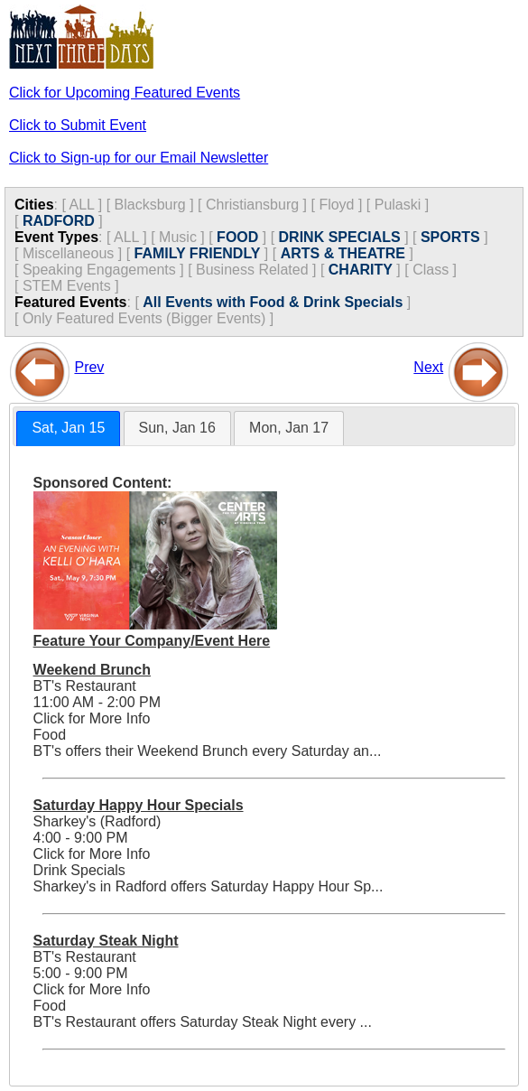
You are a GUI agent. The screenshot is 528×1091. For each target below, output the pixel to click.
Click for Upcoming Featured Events (124, 92)
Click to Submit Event (77, 125)
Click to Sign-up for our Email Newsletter (138, 157)
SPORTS (450, 237)
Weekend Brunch (92, 669)
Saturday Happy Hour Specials (138, 805)
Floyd (336, 204)
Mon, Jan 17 (289, 427)
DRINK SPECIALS (340, 237)
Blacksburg (150, 204)
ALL (81, 204)
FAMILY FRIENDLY (197, 253)
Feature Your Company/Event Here (152, 640)
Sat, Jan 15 (68, 427)
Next (428, 367)
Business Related (252, 269)
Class (430, 269)
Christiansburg (252, 204)
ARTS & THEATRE (343, 253)
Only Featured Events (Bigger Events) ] (148, 318)
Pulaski (398, 204)
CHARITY (361, 269)
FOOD (237, 237)
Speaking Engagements (99, 269)
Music (178, 237)
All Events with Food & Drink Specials (273, 302)
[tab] (68, 428)
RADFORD (59, 220)
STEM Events (67, 286)
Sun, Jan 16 (177, 427)
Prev (89, 367)
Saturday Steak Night (106, 940)
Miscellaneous (68, 253)
